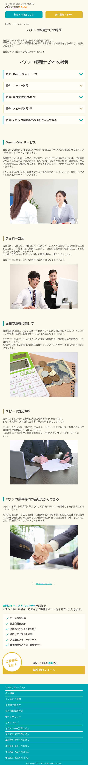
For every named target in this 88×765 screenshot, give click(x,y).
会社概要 (9, 693)
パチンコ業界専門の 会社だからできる (35, 120)
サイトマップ (12, 722)
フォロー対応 (20, 85)
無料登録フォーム (64, 14)
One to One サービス (25, 74)
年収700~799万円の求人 (17, 752)
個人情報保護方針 (14, 711)
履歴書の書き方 (13, 705)
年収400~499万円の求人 (17, 734)
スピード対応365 (22, 108)
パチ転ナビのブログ (15, 687)
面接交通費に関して (24, 97)
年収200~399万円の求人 (17, 728)
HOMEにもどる (44, 583)
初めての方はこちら (24, 14)
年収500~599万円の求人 (17, 740)
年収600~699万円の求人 (17, 746)
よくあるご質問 (13, 699)
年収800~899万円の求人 (17, 757)
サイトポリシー (13, 716)
